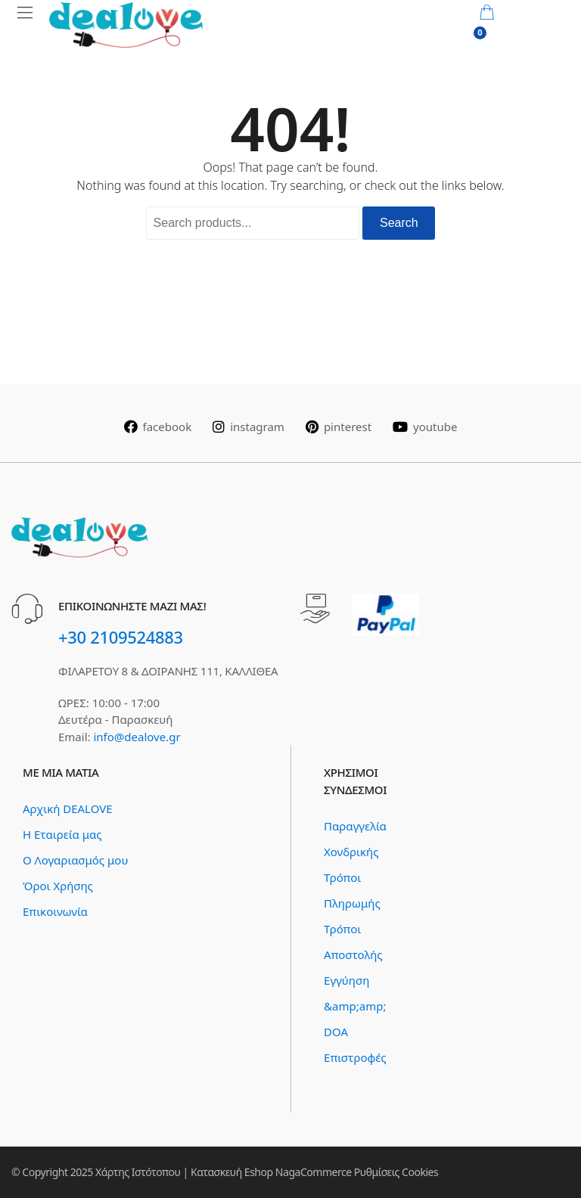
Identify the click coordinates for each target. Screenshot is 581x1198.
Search (399, 222)
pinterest (338, 426)
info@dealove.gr (136, 736)
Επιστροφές (355, 1057)
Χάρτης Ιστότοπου (137, 1172)
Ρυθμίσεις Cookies (396, 1172)
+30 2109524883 (120, 636)
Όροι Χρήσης (58, 885)
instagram (248, 426)
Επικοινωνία (55, 911)
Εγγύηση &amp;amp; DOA (355, 1006)
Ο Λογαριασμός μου (75, 859)
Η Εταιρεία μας (62, 834)
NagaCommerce (313, 1172)
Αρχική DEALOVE (68, 808)
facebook (158, 426)
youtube (425, 426)
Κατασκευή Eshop (232, 1172)
